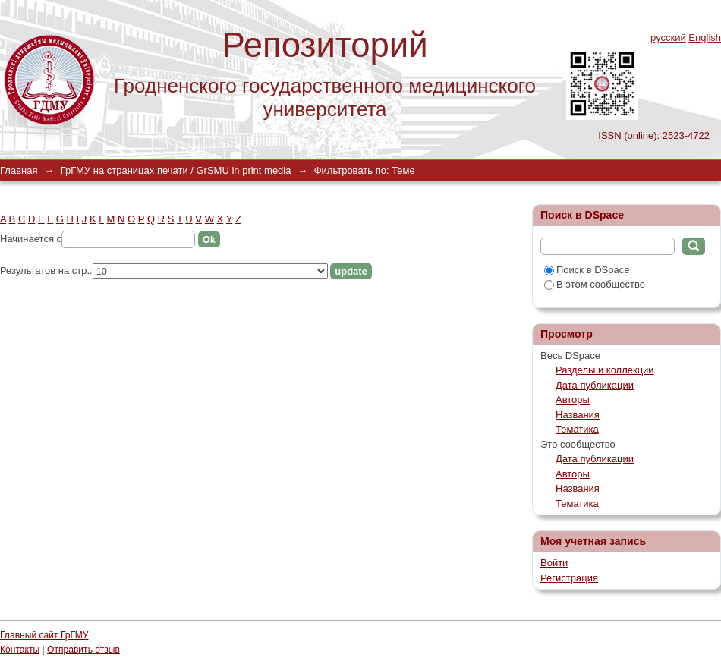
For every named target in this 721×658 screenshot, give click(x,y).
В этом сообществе (594, 284)
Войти (554, 562)
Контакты (19, 649)
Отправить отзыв (83, 649)
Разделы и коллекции (605, 370)
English (704, 37)
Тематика (577, 429)
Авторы (573, 399)
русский (668, 37)
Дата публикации (595, 385)
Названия (578, 414)
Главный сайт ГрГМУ (44, 635)
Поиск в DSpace (586, 269)
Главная (18, 170)
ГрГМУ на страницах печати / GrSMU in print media (176, 170)
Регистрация (569, 578)
